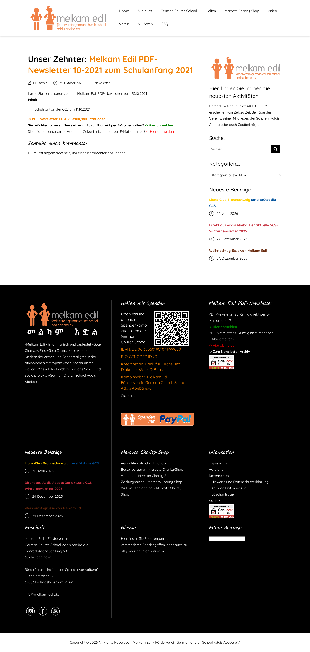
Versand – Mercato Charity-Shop (147, 476)
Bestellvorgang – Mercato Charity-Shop (152, 469)
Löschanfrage (221, 494)
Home (124, 11)
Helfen (211, 11)
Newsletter (102, 83)
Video (272, 11)
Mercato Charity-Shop (242, 11)
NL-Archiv (145, 24)
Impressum (218, 463)
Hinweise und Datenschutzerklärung (238, 482)
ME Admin (40, 83)
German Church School (179, 11)
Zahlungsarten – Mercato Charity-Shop (151, 482)
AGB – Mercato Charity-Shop (143, 463)
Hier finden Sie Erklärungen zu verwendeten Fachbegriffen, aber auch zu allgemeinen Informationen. (154, 544)
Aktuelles (145, 11)
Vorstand (216, 469)
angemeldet (53, 153)
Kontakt (215, 500)
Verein (124, 24)
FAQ (165, 24)
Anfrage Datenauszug (227, 488)
